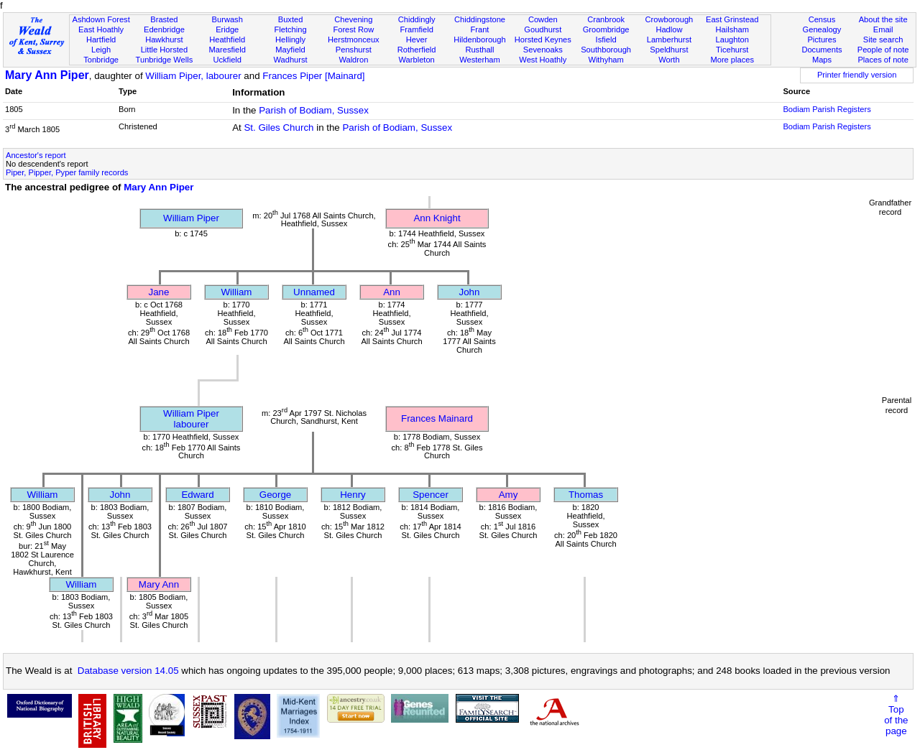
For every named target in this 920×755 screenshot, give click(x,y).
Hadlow (669, 29)
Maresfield (227, 49)
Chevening (353, 19)
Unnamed (314, 292)
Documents (821, 49)
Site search (883, 39)
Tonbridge (101, 59)
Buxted (290, 19)
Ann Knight (436, 218)
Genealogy (822, 29)
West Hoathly (542, 59)
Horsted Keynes (543, 39)
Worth (668, 59)
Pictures (821, 39)
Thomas (586, 494)
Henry (353, 494)
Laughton (732, 39)
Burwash (227, 19)
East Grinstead (732, 19)
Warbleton (417, 59)
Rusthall (479, 49)
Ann (391, 292)
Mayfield (290, 49)
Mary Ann (159, 584)
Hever (417, 39)
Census (822, 19)
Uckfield (227, 59)
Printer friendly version (857, 74)
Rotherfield (416, 49)
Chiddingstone (479, 19)
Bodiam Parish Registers (826, 109)
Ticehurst (732, 49)
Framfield (416, 29)
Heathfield (227, 39)
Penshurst (354, 49)
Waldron (353, 59)
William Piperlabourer (191, 419)
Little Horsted (164, 49)
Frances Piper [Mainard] (313, 75)
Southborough (606, 49)
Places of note (882, 59)
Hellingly (290, 39)
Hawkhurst (164, 39)
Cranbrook (606, 19)
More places (732, 59)
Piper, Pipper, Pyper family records (67, 172)
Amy (508, 494)
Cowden (543, 19)
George (275, 494)
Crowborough (669, 19)
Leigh (101, 49)
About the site (883, 19)
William (236, 292)
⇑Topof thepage (896, 714)
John (469, 292)
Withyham (605, 59)
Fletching (291, 29)
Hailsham (732, 29)
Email (883, 29)
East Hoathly (101, 29)
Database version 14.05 (128, 670)
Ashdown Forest (100, 19)
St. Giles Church (278, 127)
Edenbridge (164, 29)
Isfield (606, 39)
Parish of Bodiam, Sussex (314, 110)
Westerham (479, 59)
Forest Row (353, 29)
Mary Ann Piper (47, 75)
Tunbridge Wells (164, 59)
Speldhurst (669, 49)
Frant (480, 29)
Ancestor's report (36, 155)
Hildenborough (479, 39)
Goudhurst (542, 29)
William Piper (191, 218)
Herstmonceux (354, 39)
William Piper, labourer (193, 75)
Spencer (430, 494)
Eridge (227, 29)
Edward (197, 494)
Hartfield (101, 39)
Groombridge (606, 29)
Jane (159, 292)
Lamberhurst (669, 39)
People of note (883, 49)
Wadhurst (290, 59)
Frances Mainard (437, 418)
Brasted (164, 19)
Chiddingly (417, 19)
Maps (822, 59)
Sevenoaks (543, 49)
